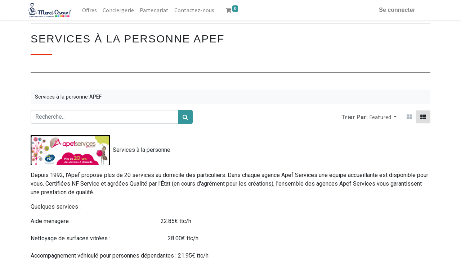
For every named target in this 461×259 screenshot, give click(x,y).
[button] (383, 116)
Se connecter (395, 10)
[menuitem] (91, 10)
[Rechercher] (185, 117)
